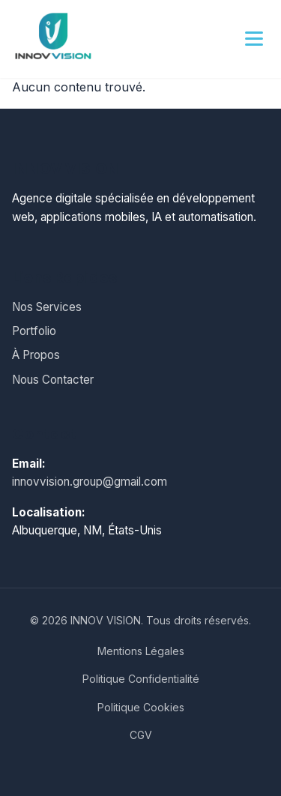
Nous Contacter (53, 380)
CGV (141, 735)
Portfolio (34, 331)
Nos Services (47, 307)
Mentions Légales (140, 651)
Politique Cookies (140, 707)
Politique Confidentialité (140, 678)
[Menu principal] (254, 39)
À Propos (36, 355)
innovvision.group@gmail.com (89, 481)
